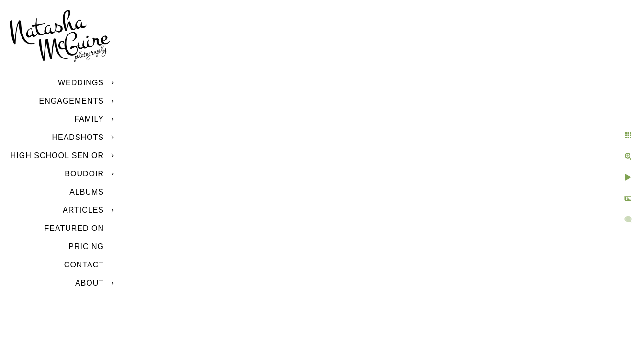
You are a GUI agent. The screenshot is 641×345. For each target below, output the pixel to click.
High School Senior (57, 155)
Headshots (78, 137)
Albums (86, 192)
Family (89, 119)
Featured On (74, 228)
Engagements (71, 101)
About (89, 283)
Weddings (81, 83)
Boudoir (84, 174)
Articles (83, 210)
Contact (84, 265)
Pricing (86, 246)
